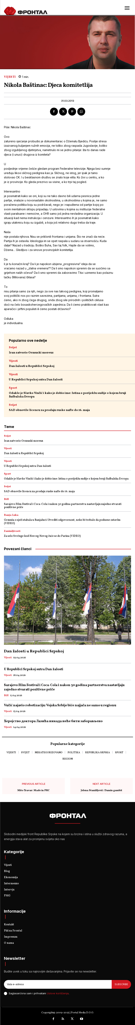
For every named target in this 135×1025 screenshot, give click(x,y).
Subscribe (121, 984)
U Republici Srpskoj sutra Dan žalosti (36, 380)
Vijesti (10, 77)
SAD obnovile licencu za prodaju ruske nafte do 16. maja (49, 410)
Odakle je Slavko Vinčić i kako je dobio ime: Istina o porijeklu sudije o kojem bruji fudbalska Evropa (67, 395)
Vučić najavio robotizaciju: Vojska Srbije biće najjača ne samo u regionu (60, 705)
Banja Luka (11, 515)
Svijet (13, 347)
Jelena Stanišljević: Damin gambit (101, 790)
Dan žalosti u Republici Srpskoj (31, 366)
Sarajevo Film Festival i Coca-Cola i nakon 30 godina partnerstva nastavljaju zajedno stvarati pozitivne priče (62, 505)
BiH (6, 499)
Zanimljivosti (12, 531)
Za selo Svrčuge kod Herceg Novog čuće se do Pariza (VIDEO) (42, 536)
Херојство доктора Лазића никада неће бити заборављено (53, 721)
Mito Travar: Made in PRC (33, 790)
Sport (13, 388)
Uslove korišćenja (58, 993)
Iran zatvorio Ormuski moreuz (31, 353)
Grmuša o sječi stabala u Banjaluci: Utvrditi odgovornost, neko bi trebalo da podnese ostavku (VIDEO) (62, 521)
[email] (58, 984)
